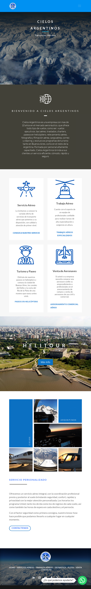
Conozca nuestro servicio (26, 233)
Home (12, 567)
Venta (79, 567)
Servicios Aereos (25, 567)
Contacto (46, 569)
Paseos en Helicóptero (26, 301)
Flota (71, 567)
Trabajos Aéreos (44, 567)
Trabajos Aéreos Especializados (65, 234)
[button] (82, 580)
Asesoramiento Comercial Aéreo (64, 306)
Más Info (45, 362)
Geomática (60, 567)
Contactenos (20, 528)
